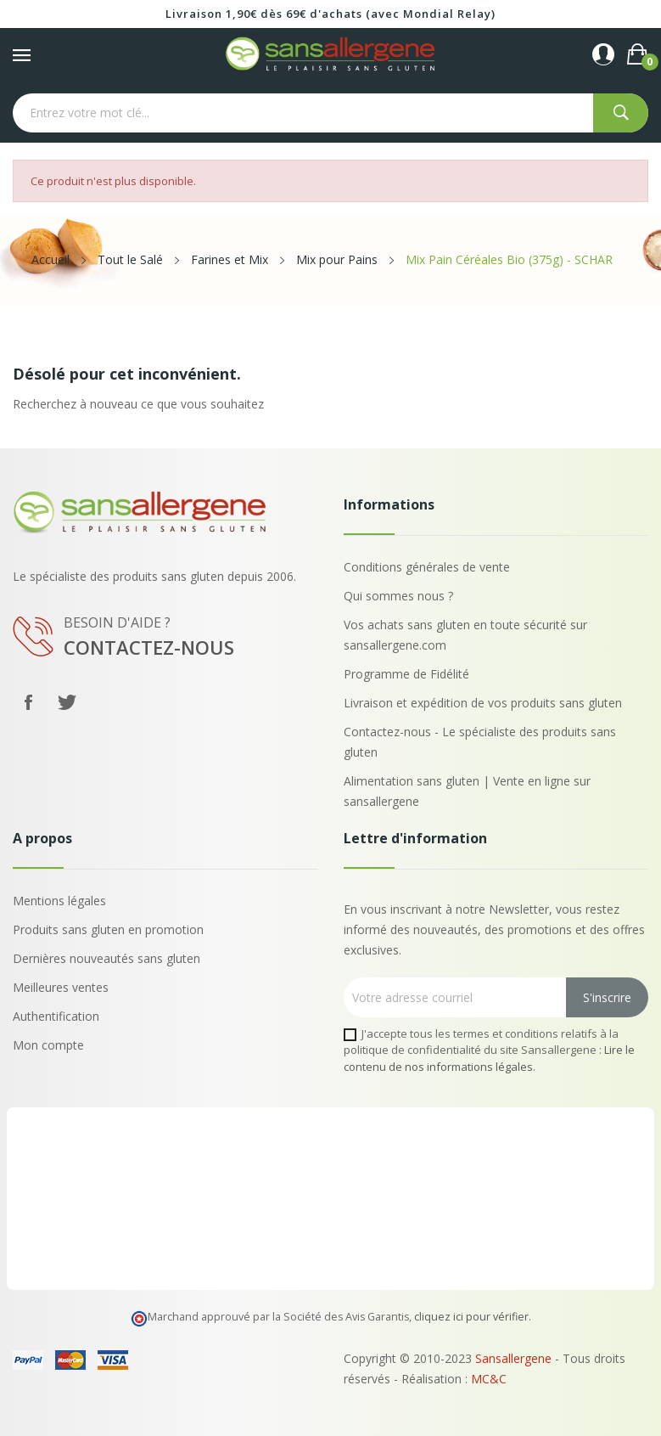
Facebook (28, 702)
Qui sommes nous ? (398, 596)
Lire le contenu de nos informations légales (489, 1058)
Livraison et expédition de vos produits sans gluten (483, 703)
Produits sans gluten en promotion (108, 929)
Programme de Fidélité (406, 674)
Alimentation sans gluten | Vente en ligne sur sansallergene (467, 791)
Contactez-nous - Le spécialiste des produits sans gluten (480, 742)
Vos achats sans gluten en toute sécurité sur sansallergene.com (465, 635)
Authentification (56, 1016)
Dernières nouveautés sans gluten (106, 958)
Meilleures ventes (61, 987)
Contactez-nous (149, 647)
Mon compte (48, 1045)
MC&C (489, 1379)
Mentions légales (59, 901)
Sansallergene (513, 1358)
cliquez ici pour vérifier (471, 1316)
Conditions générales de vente (427, 567)
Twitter (67, 702)
